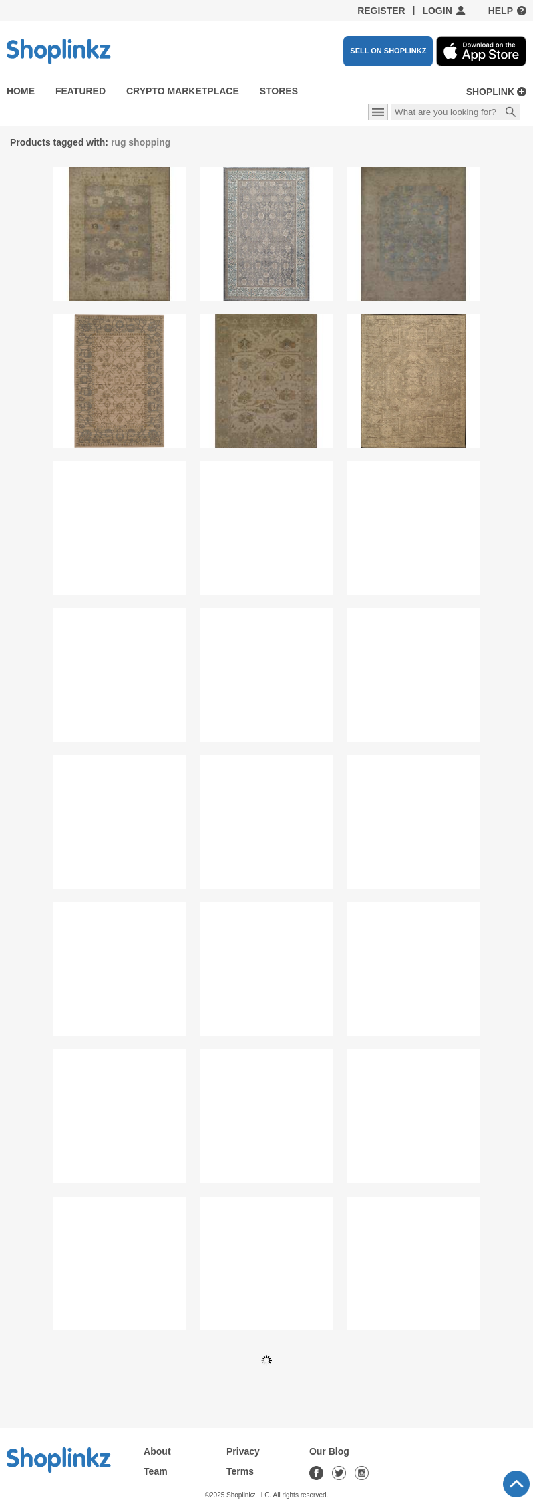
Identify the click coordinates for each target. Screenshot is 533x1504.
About (157, 1451)
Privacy (243, 1451)
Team (156, 1471)
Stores (279, 91)
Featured (80, 91)
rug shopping (140, 142)
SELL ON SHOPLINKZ (388, 51)
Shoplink (490, 92)
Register (381, 10)
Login (437, 10)
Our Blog (329, 1451)
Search (511, 113)
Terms (240, 1471)
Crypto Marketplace (182, 91)
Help (500, 10)
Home (21, 91)
